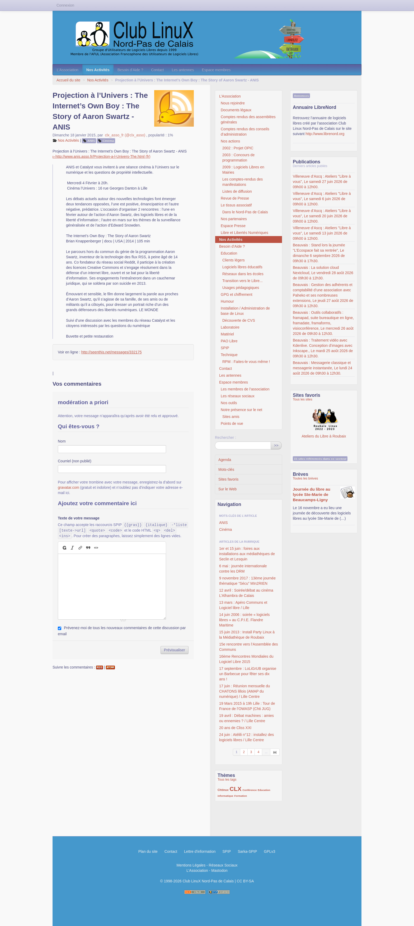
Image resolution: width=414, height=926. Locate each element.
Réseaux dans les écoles (243, 274)
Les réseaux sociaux (238, 396)
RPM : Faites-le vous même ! (246, 362)
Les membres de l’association (245, 389)
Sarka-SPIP (247, 851)
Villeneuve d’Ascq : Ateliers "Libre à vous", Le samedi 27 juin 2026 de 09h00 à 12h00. (322, 181)
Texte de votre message (79, 518)
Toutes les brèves (305, 478)
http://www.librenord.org (324, 134)
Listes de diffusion (237, 191)
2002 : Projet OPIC (237, 148)
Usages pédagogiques (240, 287)
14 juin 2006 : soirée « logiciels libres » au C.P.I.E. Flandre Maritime (244, 619)
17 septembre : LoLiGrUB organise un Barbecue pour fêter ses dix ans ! (247, 673)
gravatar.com (68, 487)
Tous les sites (302, 399)
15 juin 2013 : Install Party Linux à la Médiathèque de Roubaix (247, 634)
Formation (240, 795)
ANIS (91, 140)
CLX (236, 789)
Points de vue (232, 423)
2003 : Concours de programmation (238, 157)
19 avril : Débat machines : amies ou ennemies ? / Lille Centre (246, 718)
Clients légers (233, 260)
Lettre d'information (199, 851)
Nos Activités (98, 70)
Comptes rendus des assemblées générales (248, 119)
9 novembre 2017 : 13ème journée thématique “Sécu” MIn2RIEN (247, 581)
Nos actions (230, 141)
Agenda (224, 460)
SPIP (225, 348)
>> (276, 445)
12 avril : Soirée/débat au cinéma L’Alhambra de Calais (246, 593)
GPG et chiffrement (236, 294)
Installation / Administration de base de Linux (245, 311)
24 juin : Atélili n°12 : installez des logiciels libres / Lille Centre (246, 737)
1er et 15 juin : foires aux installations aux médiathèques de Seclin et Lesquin (247, 553)
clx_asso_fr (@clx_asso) (125, 135)
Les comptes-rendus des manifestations (242, 182)
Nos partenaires (234, 219)
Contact (157, 70)
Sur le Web (227, 489)
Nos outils (229, 403)
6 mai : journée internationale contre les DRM (243, 568)
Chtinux (223, 789)
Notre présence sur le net (241, 410)
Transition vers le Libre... (242, 281)
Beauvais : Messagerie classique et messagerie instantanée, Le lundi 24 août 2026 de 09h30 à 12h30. (322, 368)
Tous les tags (227, 779)
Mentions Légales (190, 865)
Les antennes (183, 70)
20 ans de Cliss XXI (235, 728)
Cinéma (108, 140)
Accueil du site (68, 80)
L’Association (67, 70)
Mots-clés (226, 469)
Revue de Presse (235, 198)
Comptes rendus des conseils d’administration (245, 131)
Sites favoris (228, 479)
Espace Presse (233, 226)
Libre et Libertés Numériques (244, 233)
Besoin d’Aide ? (130, 70)
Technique (229, 355)
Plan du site (148, 851)
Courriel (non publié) (74, 461)
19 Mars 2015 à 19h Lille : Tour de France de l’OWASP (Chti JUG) (247, 706)
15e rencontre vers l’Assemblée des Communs (248, 647)
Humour (227, 301)
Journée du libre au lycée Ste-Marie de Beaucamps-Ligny (311, 494)
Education (229, 253)
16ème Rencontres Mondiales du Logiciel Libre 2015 (246, 659)
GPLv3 (269, 851)
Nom (62, 441)
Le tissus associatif (236, 205)
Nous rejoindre (233, 103)
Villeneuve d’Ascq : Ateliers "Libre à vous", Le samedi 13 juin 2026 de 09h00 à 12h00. (322, 233)
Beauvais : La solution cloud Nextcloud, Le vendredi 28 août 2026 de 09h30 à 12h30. (323, 272)
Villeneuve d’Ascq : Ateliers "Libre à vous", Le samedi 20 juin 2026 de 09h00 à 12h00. (322, 216)
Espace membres (216, 70)
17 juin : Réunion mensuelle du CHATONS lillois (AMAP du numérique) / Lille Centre (244, 691)
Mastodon (219, 870)
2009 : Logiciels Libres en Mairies (243, 169)
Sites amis (230, 416)
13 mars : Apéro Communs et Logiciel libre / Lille (243, 605)
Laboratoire (230, 327)
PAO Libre (229, 341)
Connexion (65, 5)
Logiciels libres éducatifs (242, 267)
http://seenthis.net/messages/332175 (111, 352)
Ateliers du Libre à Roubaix (324, 420)
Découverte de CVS (238, 320)
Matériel (227, 334)
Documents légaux (236, 110)
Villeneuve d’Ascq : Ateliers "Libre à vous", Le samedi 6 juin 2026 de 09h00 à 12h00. (322, 198)
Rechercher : (225, 437)
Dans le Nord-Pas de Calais (245, 212)
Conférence (249, 790)
